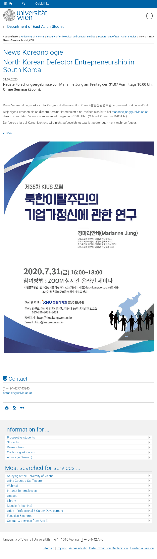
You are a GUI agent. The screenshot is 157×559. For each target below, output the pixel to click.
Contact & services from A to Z (27, 521)
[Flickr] (22, 407)
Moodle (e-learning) (19, 506)
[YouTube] (7, 407)
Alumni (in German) (19, 457)
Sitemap (48, 548)
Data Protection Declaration (108, 548)
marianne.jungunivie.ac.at (130, 112)
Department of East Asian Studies (35, 26)
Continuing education (21, 452)
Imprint (62, 548)
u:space (12, 496)
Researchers (15, 447)
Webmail (12, 486)
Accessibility (78, 548)
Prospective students (21, 437)
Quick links (42, 3)
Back (7, 133)
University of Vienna (32, 36)
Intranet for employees (22, 491)
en (8, 3)
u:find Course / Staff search (25, 481)
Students (13, 442)
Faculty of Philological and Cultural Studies (71, 36)
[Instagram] (14, 407)
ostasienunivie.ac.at (17, 393)
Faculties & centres (19, 516)
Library (11, 501)
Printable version (142, 548)
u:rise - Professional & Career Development (35, 511)
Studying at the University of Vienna (30, 476)
